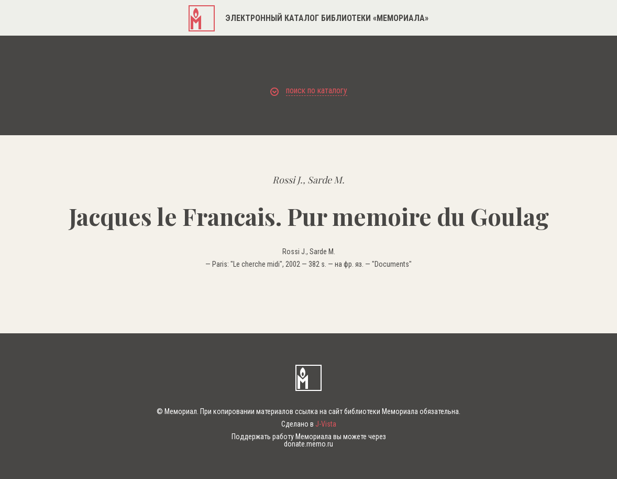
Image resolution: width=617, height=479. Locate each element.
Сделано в (308, 424)
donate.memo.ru (308, 444)
